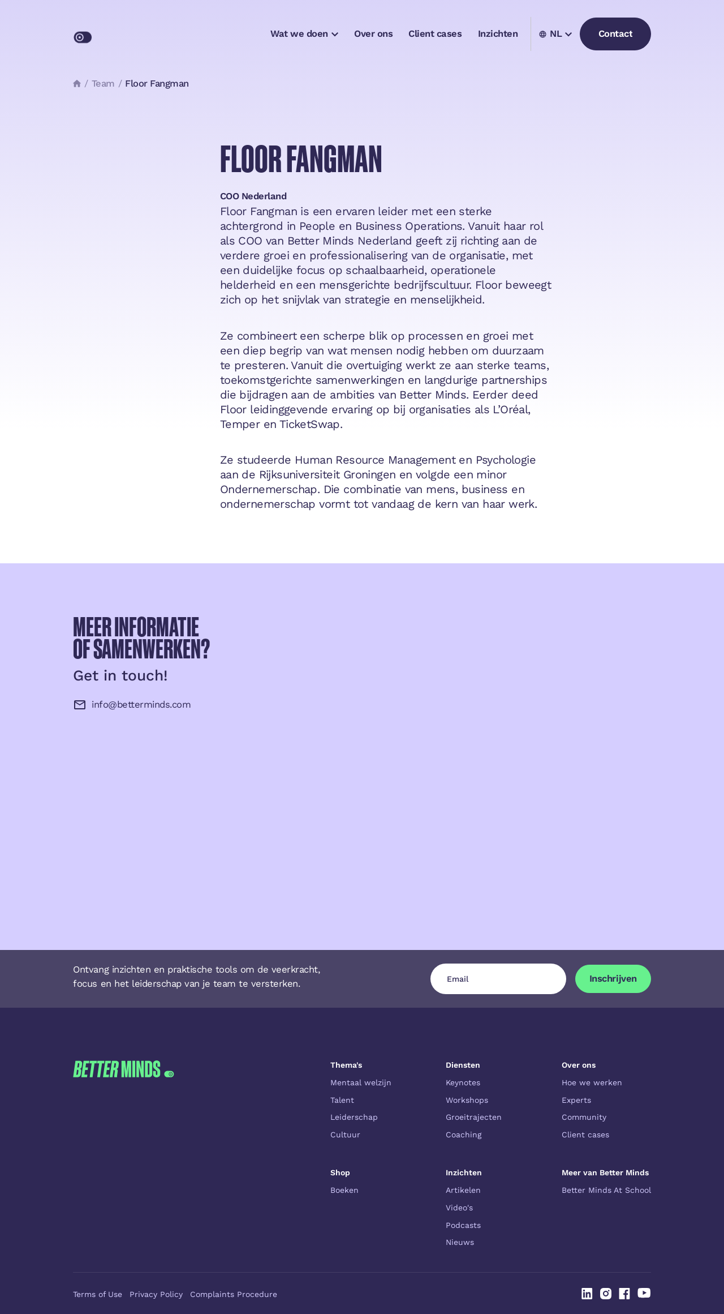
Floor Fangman (157, 83)
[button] (304, 34)
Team (103, 83)
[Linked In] (587, 1293)
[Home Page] (127, 34)
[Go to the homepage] (123, 1153)
